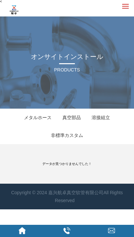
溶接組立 (101, 117)
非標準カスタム (67, 135)
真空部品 (71, 117)
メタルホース (38, 117)
